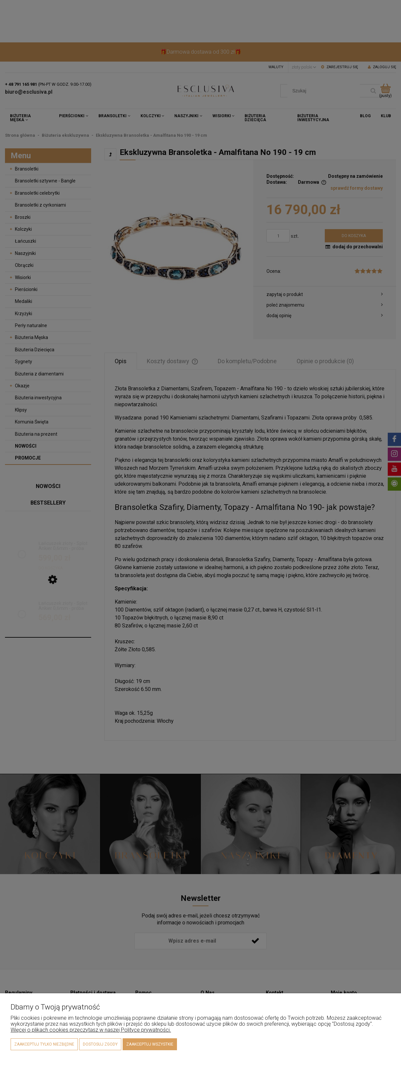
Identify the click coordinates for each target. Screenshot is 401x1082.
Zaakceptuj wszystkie (149, 1044)
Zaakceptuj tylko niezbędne (44, 1044)
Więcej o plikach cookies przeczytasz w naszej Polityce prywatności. (91, 1030)
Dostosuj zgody (100, 1044)
